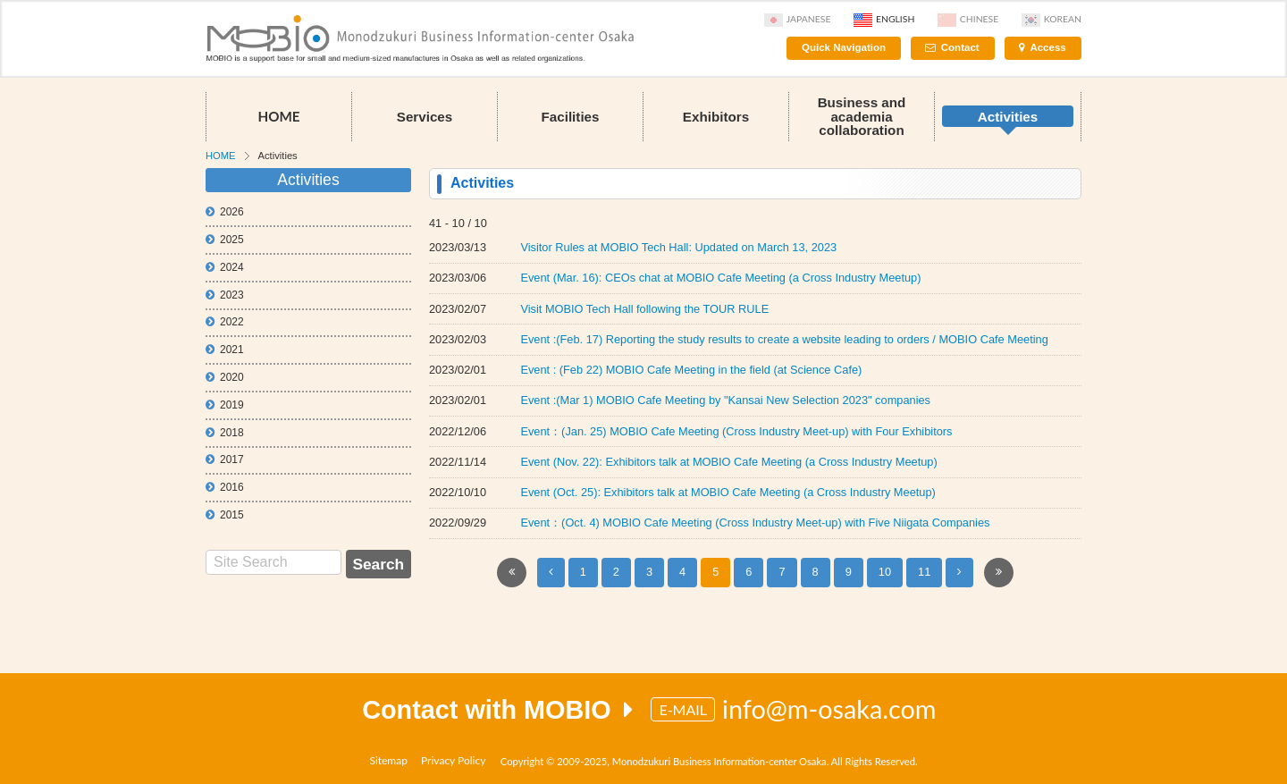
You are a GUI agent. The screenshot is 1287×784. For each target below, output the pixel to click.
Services (425, 116)
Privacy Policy (453, 760)
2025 (225, 239)
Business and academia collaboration (862, 116)
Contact (960, 47)
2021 (225, 349)
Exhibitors (716, 116)
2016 (225, 487)
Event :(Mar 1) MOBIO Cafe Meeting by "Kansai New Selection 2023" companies (725, 400)
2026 (225, 212)
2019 (225, 405)
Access (1047, 47)
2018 (225, 432)
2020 (225, 377)
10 (885, 571)
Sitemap (388, 760)
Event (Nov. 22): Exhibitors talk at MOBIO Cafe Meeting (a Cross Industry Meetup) (728, 461)
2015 (225, 515)
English (884, 18)
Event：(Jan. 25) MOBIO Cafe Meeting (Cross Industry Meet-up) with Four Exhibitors (736, 431)
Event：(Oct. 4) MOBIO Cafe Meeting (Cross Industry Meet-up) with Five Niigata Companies (754, 522)
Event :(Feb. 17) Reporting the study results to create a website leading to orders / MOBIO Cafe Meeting (783, 339)
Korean (1051, 18)
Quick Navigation (844, 47)
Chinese (968, 18)
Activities (1008, 116)
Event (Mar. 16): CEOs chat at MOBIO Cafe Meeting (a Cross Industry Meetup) (720, 277)
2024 (225, 267)
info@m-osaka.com (829, 709)
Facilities (571, 116)
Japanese (797, 18)
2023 (225, 295)
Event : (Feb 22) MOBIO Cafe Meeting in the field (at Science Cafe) (691, 369)
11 (924, 571)
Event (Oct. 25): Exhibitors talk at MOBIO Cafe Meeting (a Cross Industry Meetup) (727, 492)
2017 (225, 459)
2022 (225, 322)
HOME (278, 116)
